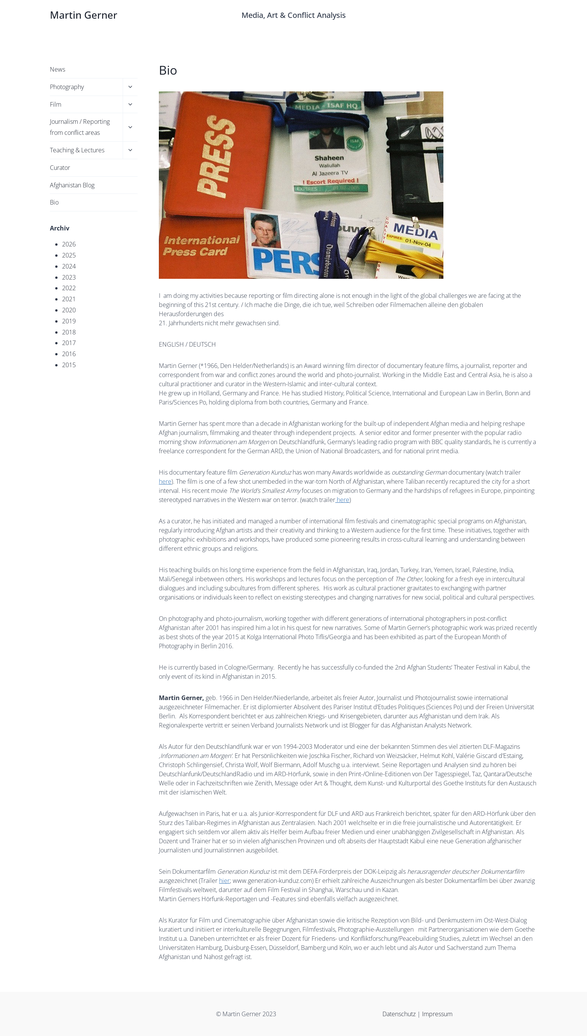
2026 (69, 244)
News (57, 69)
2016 (69, 354)
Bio (54, 202)
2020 (69, 310)
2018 (69, 332)
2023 (69, 277)
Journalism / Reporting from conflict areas (80, 127)
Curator (60, 167)
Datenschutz (399, 1014)
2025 (69, 255)
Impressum (437, 1014)
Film (55, 104)
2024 (69, 266)
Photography (67, 87)
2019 (69, 321)
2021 (69, 299)
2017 (69, 343)
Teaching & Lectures (77, 150)
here (165, 481)
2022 (69, 288)
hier (224, 880)
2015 (69, 365)
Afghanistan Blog (72, 185)
